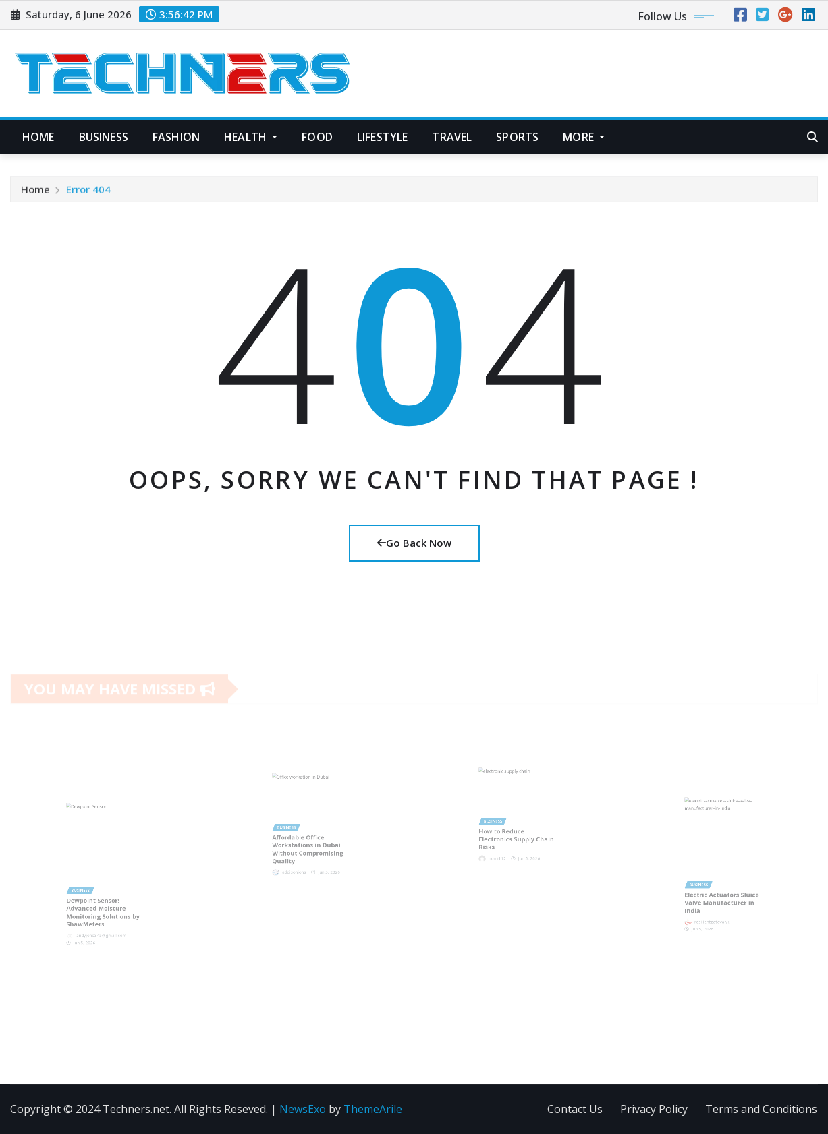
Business (103, 136)
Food (317, 136)
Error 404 (88, 193)
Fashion (176, 136)
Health (250, 136)
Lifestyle (382, 136)
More (584, 136)
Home (38, 136)
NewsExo (302, 1109)
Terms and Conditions (761, 1109)
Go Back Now (414, 542)
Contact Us (575, 1109)
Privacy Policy (654, 1109)
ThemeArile (372, 1109)
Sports (517, 136)
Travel (452, 136)
